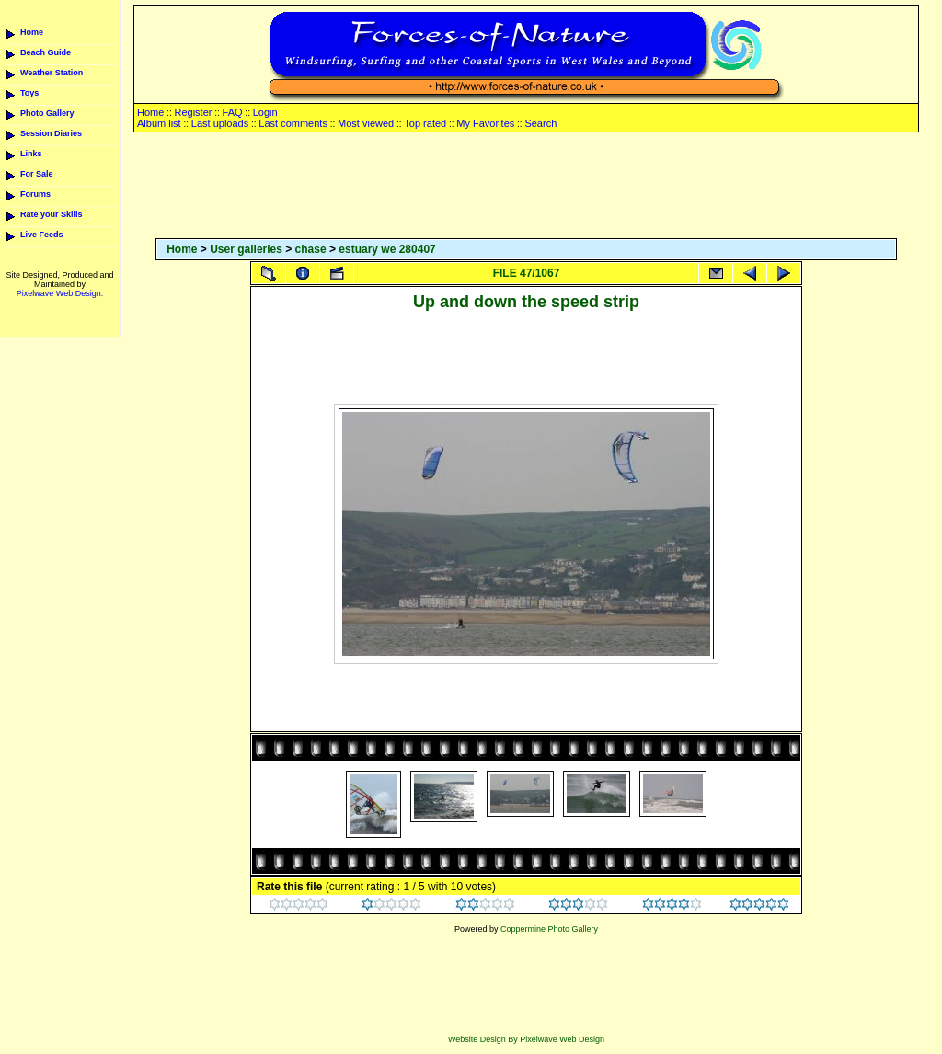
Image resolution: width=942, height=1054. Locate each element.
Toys (29, 92)
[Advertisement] (526, 186)
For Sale (36, 173)
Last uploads (219, 123)
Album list (159, 123)
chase (311, 249)
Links (31, 153)
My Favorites (485, 123)
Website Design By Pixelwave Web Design (526, 1039)
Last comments (292, 123)
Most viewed (366, 123)
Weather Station (51, 72)
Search (540, 123)
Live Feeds (41, 234)
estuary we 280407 (387, 249)
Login (265, 112)
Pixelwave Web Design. (60, 293)
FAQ (233, 112)
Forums (35, 194)
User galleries (246, 249)
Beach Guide (45, 52)
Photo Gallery (47, 113)
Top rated (425, 123)
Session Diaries (51, 133)
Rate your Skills (51, 214)
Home (31, 32)
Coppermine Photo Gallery (549, 929)
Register (193, 112)
